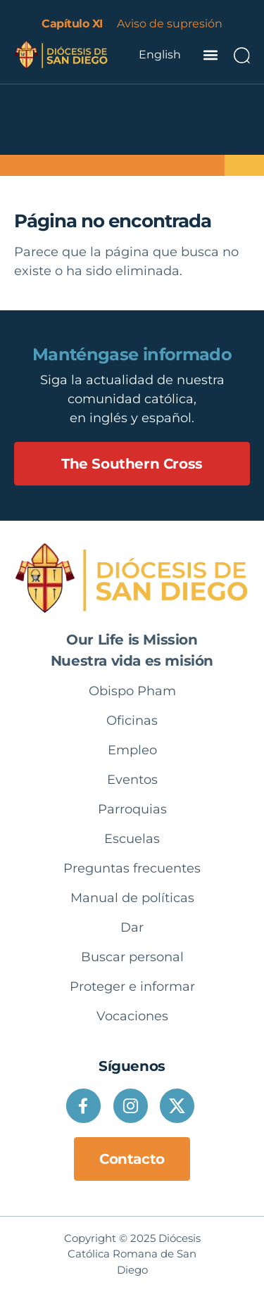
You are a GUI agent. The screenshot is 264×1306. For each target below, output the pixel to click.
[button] (210, 54)
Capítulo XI (72, 23)
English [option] (160, 54)
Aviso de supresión (169, 23)
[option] (160, 55)
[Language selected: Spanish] (160, 55)
